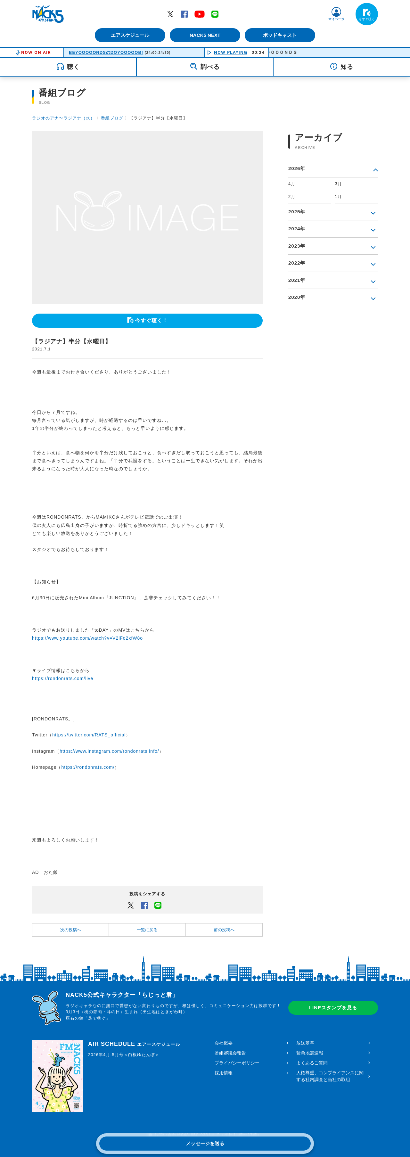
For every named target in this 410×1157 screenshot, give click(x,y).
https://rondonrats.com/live (62, 678)
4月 (291, 183)
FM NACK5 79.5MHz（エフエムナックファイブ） (48, 14)
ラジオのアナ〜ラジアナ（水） (63, 118)
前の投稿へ (224, 929)
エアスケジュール (130, 35)
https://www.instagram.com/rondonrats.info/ (109, 751)
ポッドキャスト (280, 35)
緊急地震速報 (309, 1052)
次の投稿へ (70, 929)
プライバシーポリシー (237, 1062)
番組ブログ (112, 118)
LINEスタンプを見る (333, 1007)
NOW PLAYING (230, 52)
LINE (214, 14)
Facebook (184, 14)
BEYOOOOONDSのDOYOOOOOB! (106, 52)
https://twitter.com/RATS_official (89, 734)
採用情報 (224, 1072)
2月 (291, 196)
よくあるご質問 (312, 1062)
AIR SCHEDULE (134, 1044)
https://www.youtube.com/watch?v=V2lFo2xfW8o (87, 638)
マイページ (336, 19)
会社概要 (224, 1043)
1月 (338, 196)
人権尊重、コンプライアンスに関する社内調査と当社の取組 (330, 1076)
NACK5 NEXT (205, 35)
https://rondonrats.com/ (88, 767)
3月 (338, 183)
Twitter (170, 14)
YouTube (199, 14)
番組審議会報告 (230, 1052)
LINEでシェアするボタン (157, 905)
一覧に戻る (147, 929)
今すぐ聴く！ (151, 320)
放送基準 (305, 1043)
